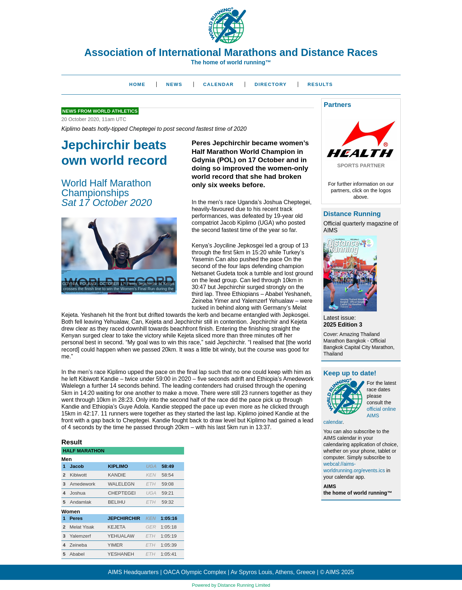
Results (320, 84)
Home (137, 84)
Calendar (218, 84)
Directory (270, 84)
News (174, 84)
